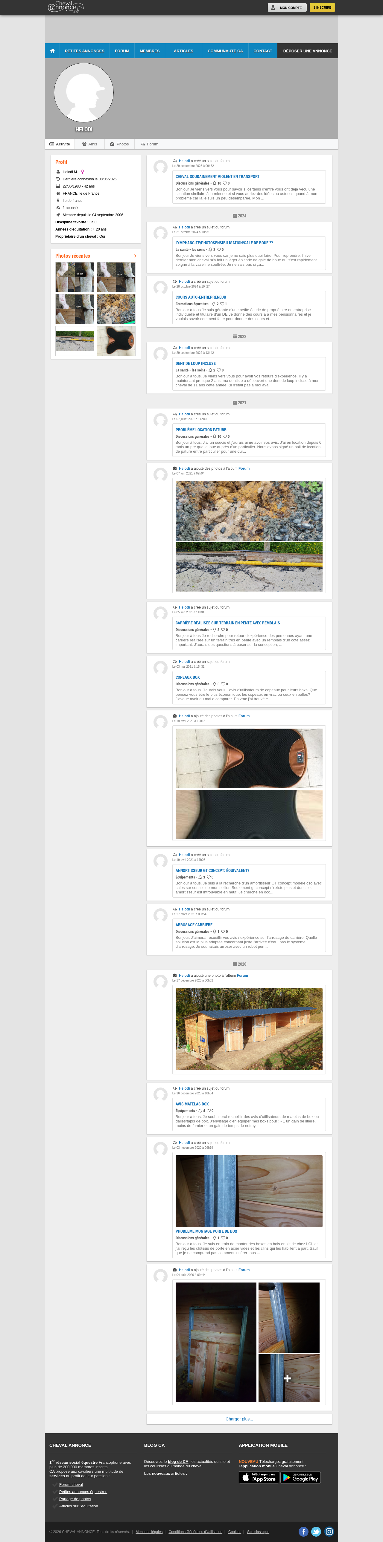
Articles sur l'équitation (78, 1506)
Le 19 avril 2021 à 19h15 (188, 721)
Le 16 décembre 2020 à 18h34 (192, 1093)
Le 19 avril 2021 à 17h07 (188, 859)
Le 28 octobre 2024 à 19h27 (191, 286)
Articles (183, 51)
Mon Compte (291, 8)
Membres (149, 51)
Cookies (234, 1532)
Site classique (258, 1532)
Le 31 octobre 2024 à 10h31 (191, 232)
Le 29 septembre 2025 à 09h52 (193, 166)
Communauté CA (225, 51)
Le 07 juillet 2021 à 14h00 (189, 419)
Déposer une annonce (307, 51)
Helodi (184, 161)
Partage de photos (75, 1499)
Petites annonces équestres (83, 1491)
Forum (122, 51)
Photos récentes (95, 255)
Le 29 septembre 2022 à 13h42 (193, 352)
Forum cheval (71, 1484)
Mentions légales (149, 1532)
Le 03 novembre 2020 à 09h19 (192, 1147)
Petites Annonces (84, 51)
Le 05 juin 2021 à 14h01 (188, 612)
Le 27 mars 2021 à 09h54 (189, 914)
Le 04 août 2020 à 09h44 (189, 1275)
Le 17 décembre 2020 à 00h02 (192, 980)
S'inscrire (323, 7)
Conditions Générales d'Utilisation (195, 1532)
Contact (262, 51)
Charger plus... (239, 1419)
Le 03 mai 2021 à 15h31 (188, 666)
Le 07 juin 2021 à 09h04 (188, 473)
